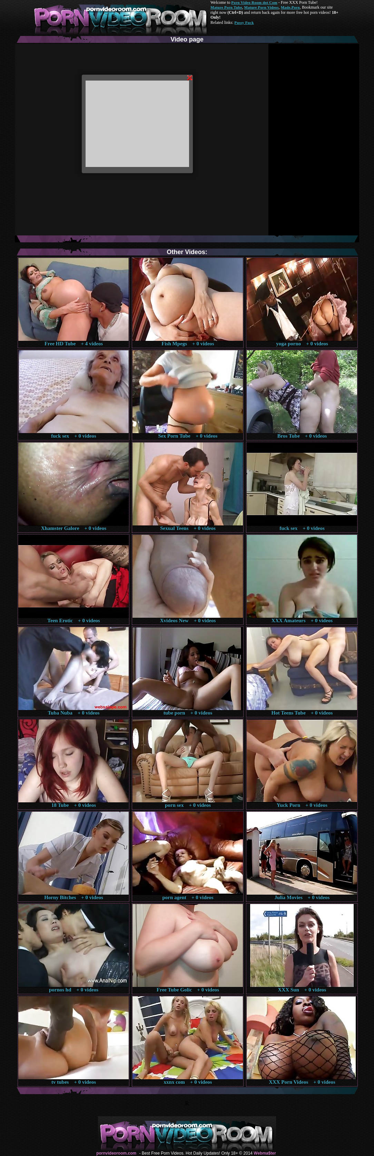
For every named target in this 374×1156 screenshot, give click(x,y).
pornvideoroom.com (116, 1153)
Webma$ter (265, 1153)
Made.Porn (290, 7)
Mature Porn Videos (261, 7)
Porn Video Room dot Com (254, 2)
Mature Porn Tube (226, 7)
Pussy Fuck (244, 22)
